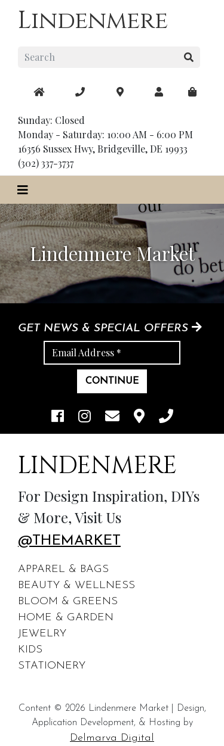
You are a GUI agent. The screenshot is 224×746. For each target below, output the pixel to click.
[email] (112, 417)
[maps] (192, 92)
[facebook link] (57, 417)
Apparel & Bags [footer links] (63, 569)
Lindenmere (93, 21)
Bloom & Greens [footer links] (68, 601)
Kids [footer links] (30, 649)
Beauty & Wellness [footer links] (76, 585)
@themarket (69, 541)
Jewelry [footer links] (42, 633)
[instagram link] (84, 417)
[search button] (189, 57)
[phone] (166, 417)
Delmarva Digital (112, 738)
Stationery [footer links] (51, 666)
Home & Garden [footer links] (65, 617)
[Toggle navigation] (23, 190)
